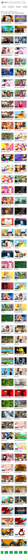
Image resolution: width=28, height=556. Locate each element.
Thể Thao (12, 6)
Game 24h (2, 11)
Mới (5, 6)
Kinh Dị (19, 6)
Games (3, 2)
